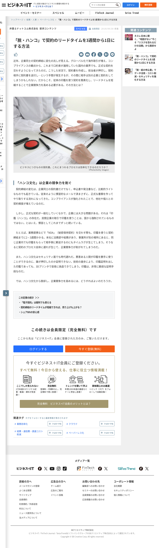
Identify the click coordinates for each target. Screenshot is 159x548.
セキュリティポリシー (124, 490)
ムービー (79, 13)
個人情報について (122, 494)
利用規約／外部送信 (28, 503)
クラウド (73, 423)
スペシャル (58, 13)
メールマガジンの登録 (29, 485)
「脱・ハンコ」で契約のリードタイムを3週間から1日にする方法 (145, 59)
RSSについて (25, 508)
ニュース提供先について (30, 512)
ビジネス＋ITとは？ (44, 6)
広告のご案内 (57, 490)
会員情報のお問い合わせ (93, 494)
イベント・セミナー (30, 13)
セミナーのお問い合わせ (93, 490)
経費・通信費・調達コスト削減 (30, 433)
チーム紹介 (56, 485)
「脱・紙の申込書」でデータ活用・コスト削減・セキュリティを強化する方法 (145, 74)
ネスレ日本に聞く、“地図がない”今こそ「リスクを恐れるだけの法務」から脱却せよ (145, 42)
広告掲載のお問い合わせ (93, 499)
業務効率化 (22, 423)
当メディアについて (28, 517)
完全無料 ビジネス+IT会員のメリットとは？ (64, 403)
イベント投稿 (57, 494)
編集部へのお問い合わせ (93, 485)
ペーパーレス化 (76, 432)
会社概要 (118, 485)
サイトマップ (25, 494)
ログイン (131, 5)
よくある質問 (25, 490)
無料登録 (148, 4)
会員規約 (23, 499)
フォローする (56, 424)
